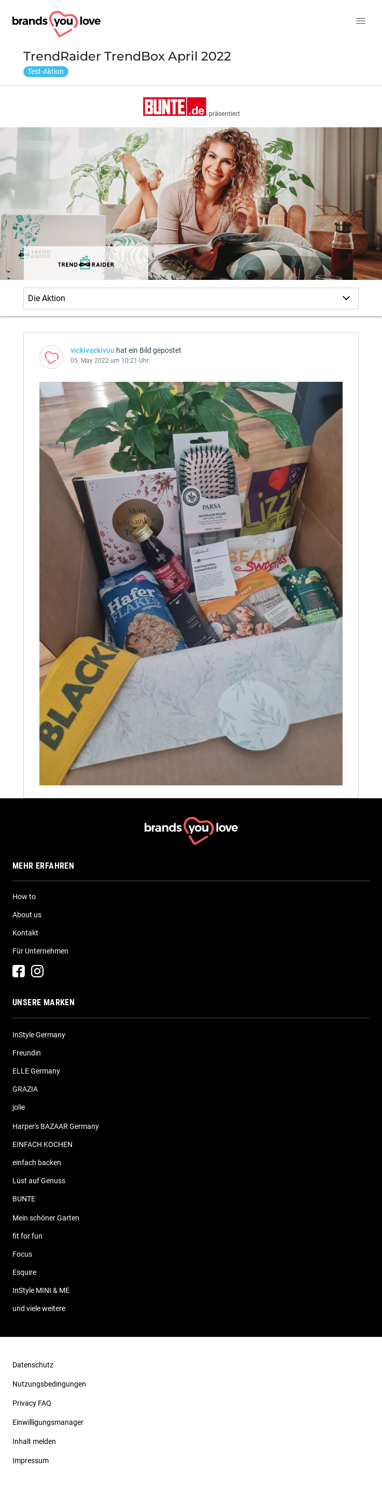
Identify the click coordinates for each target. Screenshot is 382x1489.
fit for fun (27, 1236)
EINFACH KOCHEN (42, 1144)
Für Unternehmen (40, 951)
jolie (18, 1107)
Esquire (24, 1272)
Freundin (26, 1053)
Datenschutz (32, 1365)
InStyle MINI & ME (40, 1290)
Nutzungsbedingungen (49, 1384)
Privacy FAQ (31, 1403)
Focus (22, 1254)
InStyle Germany (38, 1035)
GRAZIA (25, 1089)
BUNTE (23, 1199)
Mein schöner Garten (45, 1218)
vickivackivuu (92, 350)
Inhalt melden (34, 1441)
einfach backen (36, 1162)
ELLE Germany (36, 1071)
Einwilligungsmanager (47, 1422)
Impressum (30, 1460)
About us (26, 915)
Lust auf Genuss (38, 1181)
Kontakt (25, 933)
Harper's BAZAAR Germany (55, 1126)
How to (24, 896)
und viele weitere (38, 1308)
